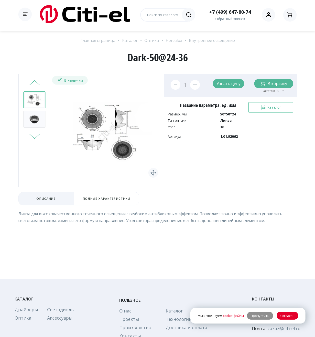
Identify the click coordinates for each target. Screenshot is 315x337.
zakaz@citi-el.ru (284, 328)
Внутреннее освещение (212, 40)
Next (34, 136)
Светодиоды (61, 309)
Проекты (129, 319)
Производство (135, 327)
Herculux (174, 40)
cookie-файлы (233, 315)
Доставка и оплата (186, 327)
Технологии (179, 319)
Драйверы (26, 309)
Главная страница (97, 40)
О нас (125, 311)
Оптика (151, 40)
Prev (34, 83)
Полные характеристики (106, 199)
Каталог (130, 40)
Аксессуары (60, 318)
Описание (45, 199)
